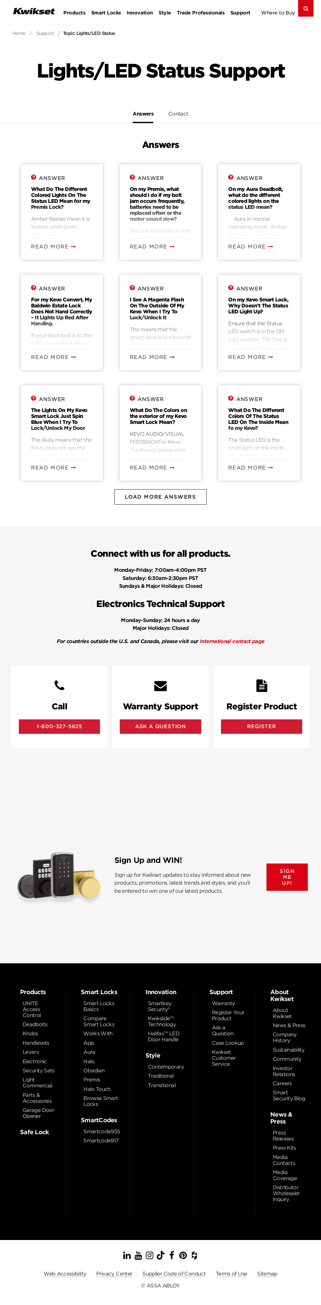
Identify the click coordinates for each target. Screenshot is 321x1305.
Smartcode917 (100, 1141)
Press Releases (283, 1136)
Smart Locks (106, 13)
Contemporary (166, 1067)
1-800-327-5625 (59, 726)
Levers (31, 1052)
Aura (89, 1052)
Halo (88, 1061)
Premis (91, 1080)
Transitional (162, 1085)
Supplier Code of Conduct (174, 1274)
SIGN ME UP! (287, 877)
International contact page (232, 641)
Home (19, 33)
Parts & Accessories (37, 1098)
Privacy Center (114, 1274)
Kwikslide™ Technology (162, 1021)
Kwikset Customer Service (224, 1058)
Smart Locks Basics (98, 1006)
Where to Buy (278, 13)
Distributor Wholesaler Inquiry (286, 1193)
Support (240, 13)
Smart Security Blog (289, 1096)
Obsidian (93, 1071)
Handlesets (36, 1043)
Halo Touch (97, 1089)
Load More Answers (160, 497)
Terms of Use (231, 1274)
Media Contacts (284, 1160)
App (88, 1043)
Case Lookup (228, 1043)
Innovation (140, 13)
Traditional (161, 1076)
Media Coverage (285, 1175)
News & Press (289, 1025)
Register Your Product (228, 1015)
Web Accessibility (65, 1274)
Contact (178, 114)
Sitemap (267, 1274)
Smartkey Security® (160, 1006)
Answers (143, 114)
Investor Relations (284, 1071)
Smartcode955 (101, 1131)
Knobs (30, 1034)
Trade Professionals (200, 13)
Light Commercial (37, 1083)
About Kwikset (282, 1013)
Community (287, 1059)
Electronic (35, 1061)
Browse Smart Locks (100, 1101)
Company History (285, 1037)
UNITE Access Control (32, 1009)
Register (261, 726)
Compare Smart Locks (98, 1021)
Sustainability (288, 1050)
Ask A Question (160, 726)
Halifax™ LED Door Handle (163, 1036)
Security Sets (39, 1071)
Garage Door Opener (38, 1113)
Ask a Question (223, 1031)
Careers (282, 1083)
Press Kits (284, 1148)
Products (74, 13)
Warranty (223, 1003)
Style (165, 13)
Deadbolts (35, 1024)
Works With (98, 1034)
